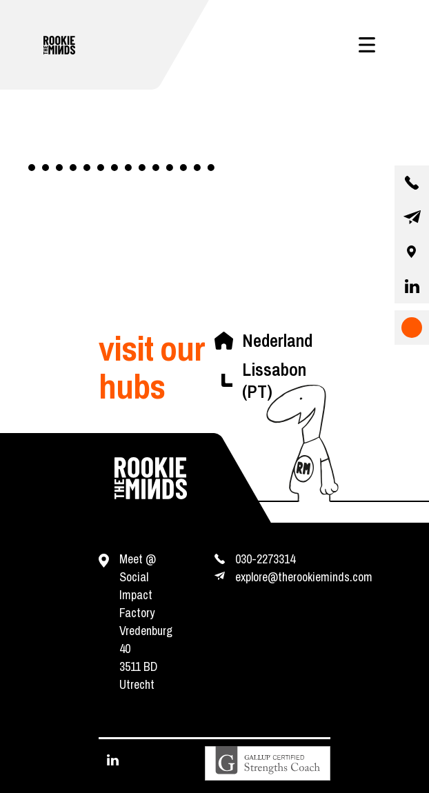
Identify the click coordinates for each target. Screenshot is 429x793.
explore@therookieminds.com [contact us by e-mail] (303, 576)
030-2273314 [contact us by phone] (265, 559)
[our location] (412, 251)
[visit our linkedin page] (412, 286)
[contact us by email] (412, 217)
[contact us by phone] (412, 182)
